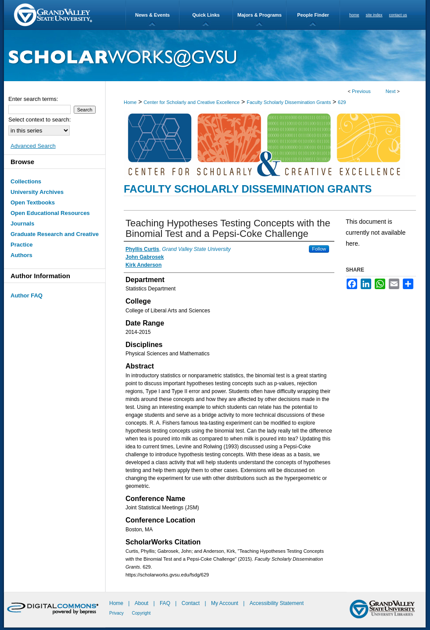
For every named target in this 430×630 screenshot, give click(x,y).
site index (374, 15)
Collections (26, 181)
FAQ (166, 603)
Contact (191, 603)
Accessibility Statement (277, 603)
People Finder (313, 15)
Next (391, 91)
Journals (22, 223)
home (354, 15)
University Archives (37, 192)
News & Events (152, 15)
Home (130, 102)
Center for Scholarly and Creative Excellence (191, 102)
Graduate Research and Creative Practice (55, 239)
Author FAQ (27, 295)
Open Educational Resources (50, 213)
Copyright (141, 613)
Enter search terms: (33, 99)
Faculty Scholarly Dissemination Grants (289, 102)
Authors (21, 255)
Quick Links (205, 15)
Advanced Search (33, 146)
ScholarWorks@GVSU (215, 55)
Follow (319, 248)
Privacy (117, 613)
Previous (361, 91)
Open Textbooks (33, 202)
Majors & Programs (259, 15)
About (142, 603)
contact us (398, 15)
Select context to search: (39, 119)
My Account (225, 603)
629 (342, 102)
